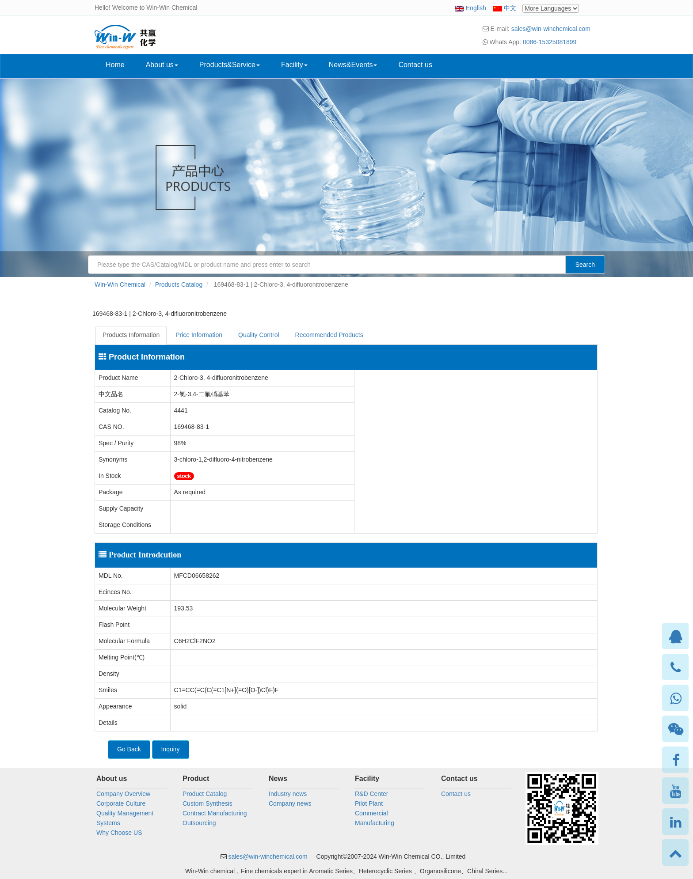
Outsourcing (199, 822)
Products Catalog (178, 284)
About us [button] (162, 64)
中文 (510, 7)
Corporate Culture (120, 803)
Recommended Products (329, 334)
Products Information (131, 334)
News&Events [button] (353, 64)
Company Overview (123, 793)
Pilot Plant (369, 803)
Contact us (415, 64)
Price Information (198, 334)
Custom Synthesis (207, 803)
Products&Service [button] (229, 64)
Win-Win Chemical (120, 284)
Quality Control (258, 334)
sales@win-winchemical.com (550, 28)
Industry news (288, 793)
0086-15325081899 (549, 41)
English (476, 7)
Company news (290, 803)
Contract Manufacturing (215, 813)
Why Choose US (119, 832)
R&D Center (371, 793)
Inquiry (170, 749)
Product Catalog (205, 793)
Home (115, 64)
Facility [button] (294, 64)
